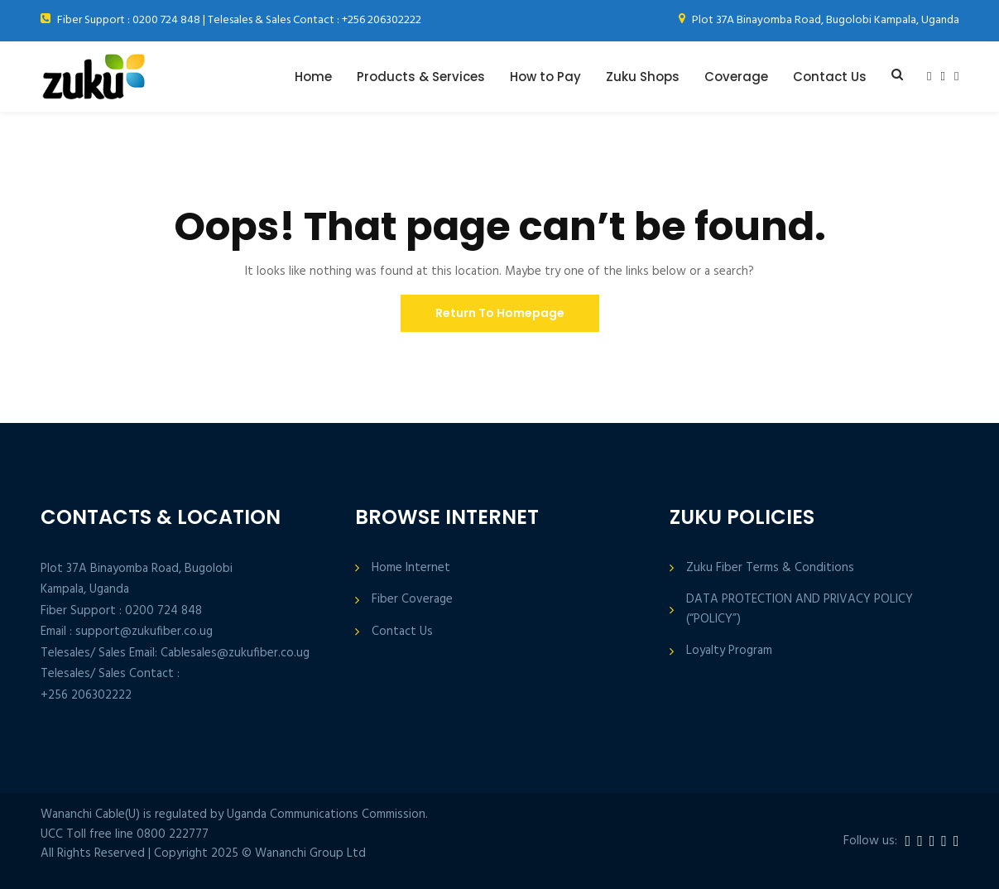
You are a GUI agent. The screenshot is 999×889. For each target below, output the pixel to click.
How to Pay (545, 76)
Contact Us (830, 76)
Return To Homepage (499, 313)
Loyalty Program (729, 651)
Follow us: (870, 841)
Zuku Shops (643, 76)
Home (313, 76)
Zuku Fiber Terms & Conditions (770, 568)
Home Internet (411, 568)
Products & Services (421, 76)
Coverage (736, 76)
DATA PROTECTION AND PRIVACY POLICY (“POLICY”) (799, 609)
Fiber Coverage (412, 599)
